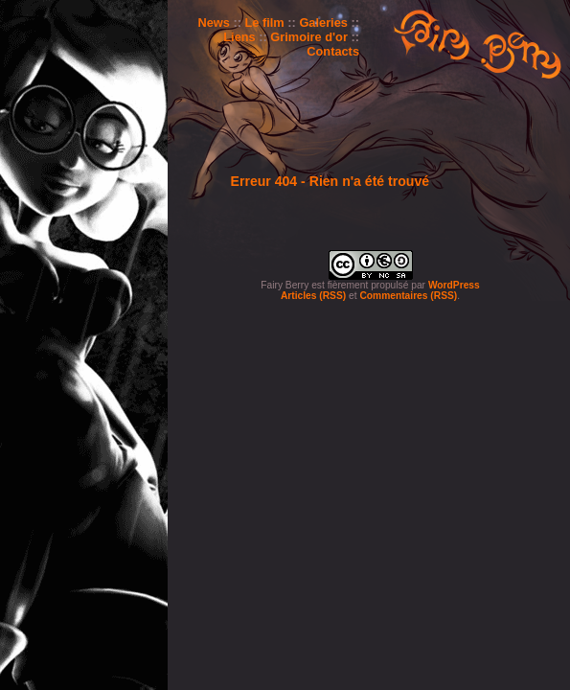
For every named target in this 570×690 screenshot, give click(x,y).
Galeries (323, 22)
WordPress (454, 285)
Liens (239, 37)
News (213, 22)
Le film (265, 22)
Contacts (333, 51)
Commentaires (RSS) (408, 295)
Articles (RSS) (313, 295)
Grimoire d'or (309, 37)
